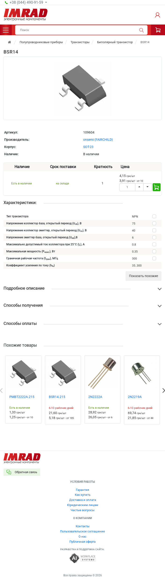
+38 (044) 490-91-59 (27, 2)
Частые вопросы (82, 510)
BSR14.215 (57, 397)
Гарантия (82, 490)
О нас (82, 536)
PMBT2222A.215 (21, 397)
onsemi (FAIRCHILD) (98, 139)
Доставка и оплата (82, 500)
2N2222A (95, 397)
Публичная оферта (82, 541)
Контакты (83, 526)
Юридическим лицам (82, 505)
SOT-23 (88, 147)
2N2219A (135, 397)
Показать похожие (143, 276)
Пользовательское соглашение (82, 531)
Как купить (82, 494)
